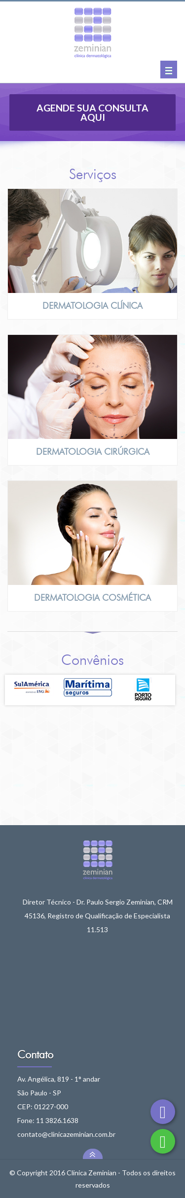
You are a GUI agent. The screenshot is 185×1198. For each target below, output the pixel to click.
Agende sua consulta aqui (92, 112)
